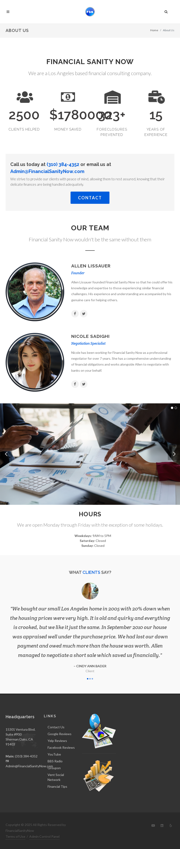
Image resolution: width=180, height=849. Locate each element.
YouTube (54, 754)
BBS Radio (55, 761)
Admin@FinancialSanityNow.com (29, 766)
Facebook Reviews (61, 747)
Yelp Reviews (57, 741)
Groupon (54, 768)
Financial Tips (57, 786)
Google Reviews (59, 734)
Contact (90, 197)
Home (154, 30)
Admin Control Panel (44, 836)
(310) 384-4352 (26, 756)
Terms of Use (15, 836)
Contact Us (56, 727)
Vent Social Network (56, 777)
